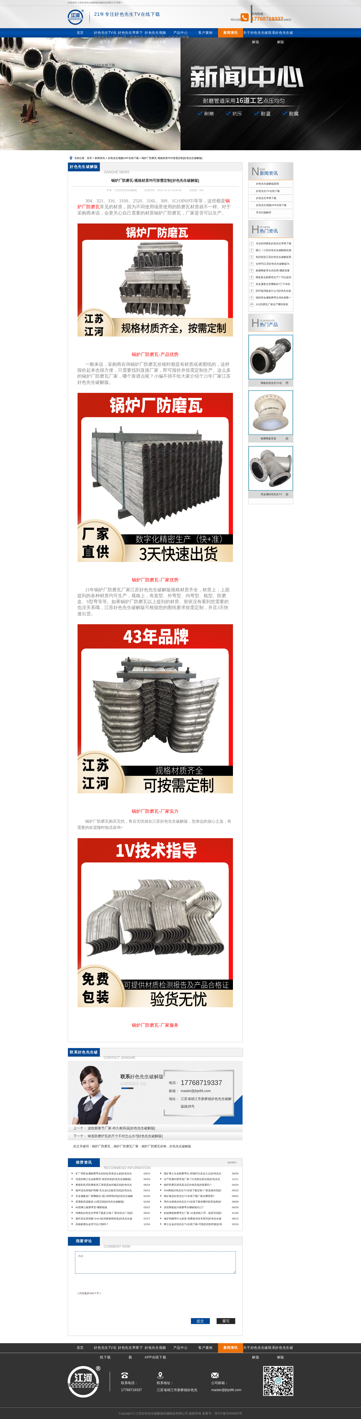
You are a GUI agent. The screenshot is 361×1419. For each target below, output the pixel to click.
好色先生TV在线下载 (268, 191)
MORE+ (232, 1162)
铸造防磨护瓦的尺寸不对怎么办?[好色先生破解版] (125, 1136)
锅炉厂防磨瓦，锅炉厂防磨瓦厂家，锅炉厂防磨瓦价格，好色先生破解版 (141, 1146)
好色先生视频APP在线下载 (123, 158)
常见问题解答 (263, 212)
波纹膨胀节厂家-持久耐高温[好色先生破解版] (121, 1128)
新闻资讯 (100, 158)
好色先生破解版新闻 (267, 183)
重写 (226, 1321)
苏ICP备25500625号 (228, 1413)
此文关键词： (82, 1146)
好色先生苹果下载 (266, 198)
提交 (200, 1321)
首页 (89, 158)
